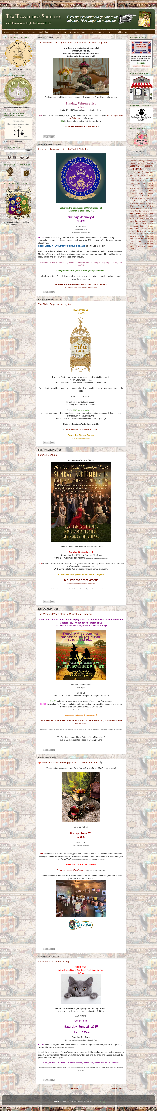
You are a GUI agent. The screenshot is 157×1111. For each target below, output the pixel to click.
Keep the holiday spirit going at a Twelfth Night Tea (63, 149)
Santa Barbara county (138, 221)
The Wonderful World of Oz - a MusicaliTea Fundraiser (65, 614)
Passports (31, 32)
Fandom (132, 183)
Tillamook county (135, 236)
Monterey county (139, 201)
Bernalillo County (135, 163)
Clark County (141, 175)
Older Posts (117, 1088)
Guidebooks (122, 32)
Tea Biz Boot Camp (78, 32)
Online (151, 203)
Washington (134, 244)
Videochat (149, 241)
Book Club (43, 32)
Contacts (134, 32)
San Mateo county (146, 218)
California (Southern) (136, 170)
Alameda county (137, 161)
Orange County (137, 206)
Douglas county (141, 180)
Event (151, 180)
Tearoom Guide (147, 233)
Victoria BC (135, 241)
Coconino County (136, 178)
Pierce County (141, 208)
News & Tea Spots (97, 32)
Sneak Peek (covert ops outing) (53, 961)
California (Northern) (141, 166)
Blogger (103, 1102)
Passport (132, 208)
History (138, 183)
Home (6, 32)
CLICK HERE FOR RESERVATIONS (81, 430)
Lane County (142, 191)
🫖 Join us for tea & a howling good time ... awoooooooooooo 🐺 (70, 762)
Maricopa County (141, 196)
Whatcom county (141, 246)
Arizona (150, 161)
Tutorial (137, 238)
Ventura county (147, 239)
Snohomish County (137, 226)
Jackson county (145, 185)
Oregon (150, 206)
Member (142, 198)
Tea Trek (132, 233)
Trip (143, 236)
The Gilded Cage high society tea (54, 304)
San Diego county (138, 213)
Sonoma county (141, 228)
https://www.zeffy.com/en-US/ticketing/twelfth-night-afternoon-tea (81, 287)
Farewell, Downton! (47, 455)
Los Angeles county (141, 191)
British (150, 163)
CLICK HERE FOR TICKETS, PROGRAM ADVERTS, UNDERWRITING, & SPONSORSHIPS (81, 721)
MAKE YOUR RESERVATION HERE (81, 127)
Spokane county (140, 231)
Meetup (136, 198)
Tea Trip (139, 233)
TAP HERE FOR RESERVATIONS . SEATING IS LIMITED (81, 284)
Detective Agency (59, 32)
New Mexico (144, 203)
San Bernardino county (144, 211)
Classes (150, 175)
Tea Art (150, 231)
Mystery (136, 203)
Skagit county (147, 223)
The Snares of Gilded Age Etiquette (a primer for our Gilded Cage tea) (73, 42)
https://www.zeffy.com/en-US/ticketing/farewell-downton (81, 583)
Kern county (145, 188)
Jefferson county (135, 188)
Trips (111, 32)
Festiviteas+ (18, 32)
